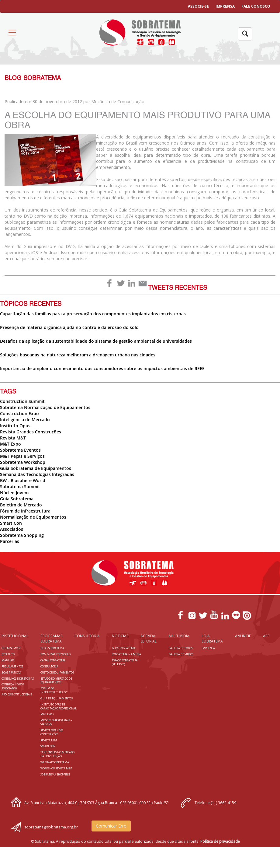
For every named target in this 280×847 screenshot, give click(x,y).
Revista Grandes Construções (30, 432)
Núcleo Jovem (14, 492)
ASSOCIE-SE (198, 6)
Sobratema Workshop (22, 462)
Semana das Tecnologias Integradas (37, 474)
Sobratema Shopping (22, 535)
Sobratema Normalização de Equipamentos (45, 407)
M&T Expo (10, 444)
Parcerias (9, 541)
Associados (11, 529)
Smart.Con (11, 523)
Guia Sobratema (16, 499)
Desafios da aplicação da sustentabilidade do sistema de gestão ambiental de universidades (96, 341)
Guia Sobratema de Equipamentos (35, 468)
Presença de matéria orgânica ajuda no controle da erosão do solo (69, 327)
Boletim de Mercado (21, 505)
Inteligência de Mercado (25, 419)
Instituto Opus (15, 426)
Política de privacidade (220, 841)
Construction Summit (22, 401)
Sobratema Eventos (20, 450)
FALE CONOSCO (255, 6)
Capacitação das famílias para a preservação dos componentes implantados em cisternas (93, 314)
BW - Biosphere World (22, 480)
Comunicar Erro (111, 826)
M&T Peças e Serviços (22, 456)
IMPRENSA (225, 6)
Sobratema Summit (20, 486)
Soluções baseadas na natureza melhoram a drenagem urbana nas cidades (77, 355)
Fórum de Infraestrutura (25, 511)
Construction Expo (19, 413)
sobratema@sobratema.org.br (51, 827)
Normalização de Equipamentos (33, 517)
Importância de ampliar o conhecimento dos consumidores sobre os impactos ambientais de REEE (102, 368)
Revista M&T (13, 438)
